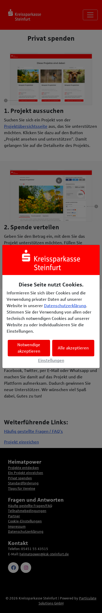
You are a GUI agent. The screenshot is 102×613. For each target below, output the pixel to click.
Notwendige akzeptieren (28, 348)
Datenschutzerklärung (65, 305)
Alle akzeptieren (73, 348)
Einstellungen (51, 360)
